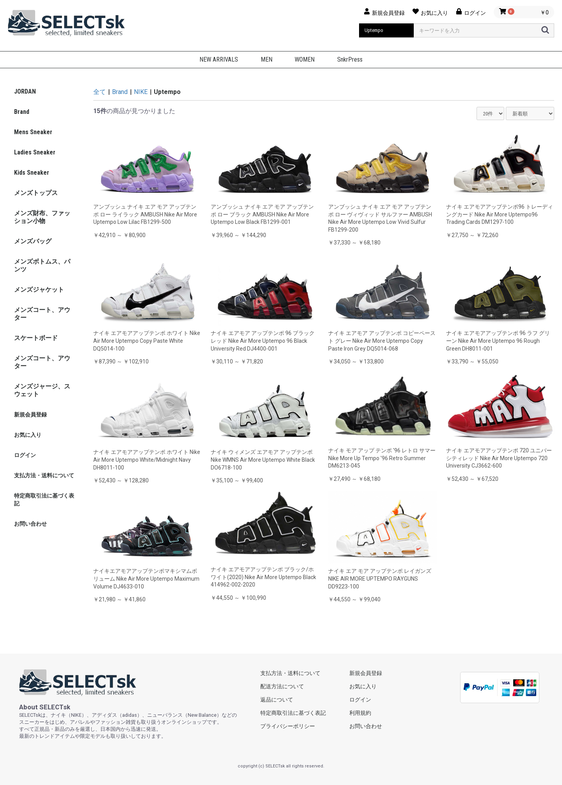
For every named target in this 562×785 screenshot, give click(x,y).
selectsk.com (77, 682)
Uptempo (167, 92)
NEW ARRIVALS (218, 59)
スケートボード (36, 338)
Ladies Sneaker (34, 152)
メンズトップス (36, 193)
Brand (21, 111)
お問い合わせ (30, 524)
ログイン (25, 455)
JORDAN (25, 91)
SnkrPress (350, 59)
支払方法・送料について (44, 475)
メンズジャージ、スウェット (42, 390)
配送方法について (282, 686)
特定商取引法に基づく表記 (44, 500)
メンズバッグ (33, 241)
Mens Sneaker (33, 132)
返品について (276, 699)
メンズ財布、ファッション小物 (42, 217)
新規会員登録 (30, 414)
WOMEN (305, 59)
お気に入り (27, 435)
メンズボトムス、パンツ (42, 265)
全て (99, 92)
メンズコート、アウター (42, 313)
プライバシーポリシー (287, 726)
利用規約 (360, 713)
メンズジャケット (39, 289)
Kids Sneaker (31, 172)
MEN (266, 59)
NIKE (141, 92)
